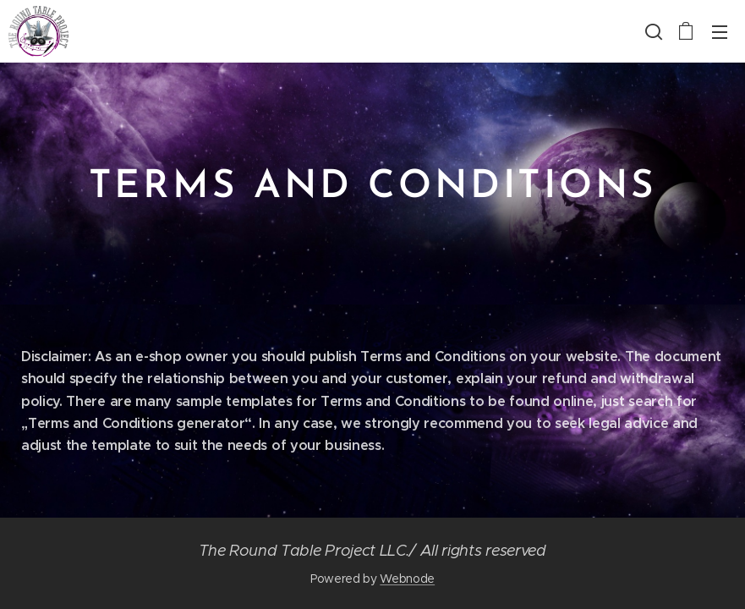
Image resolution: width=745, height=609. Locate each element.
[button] (652, 31)
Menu (719, 32)
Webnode (407, 578)
